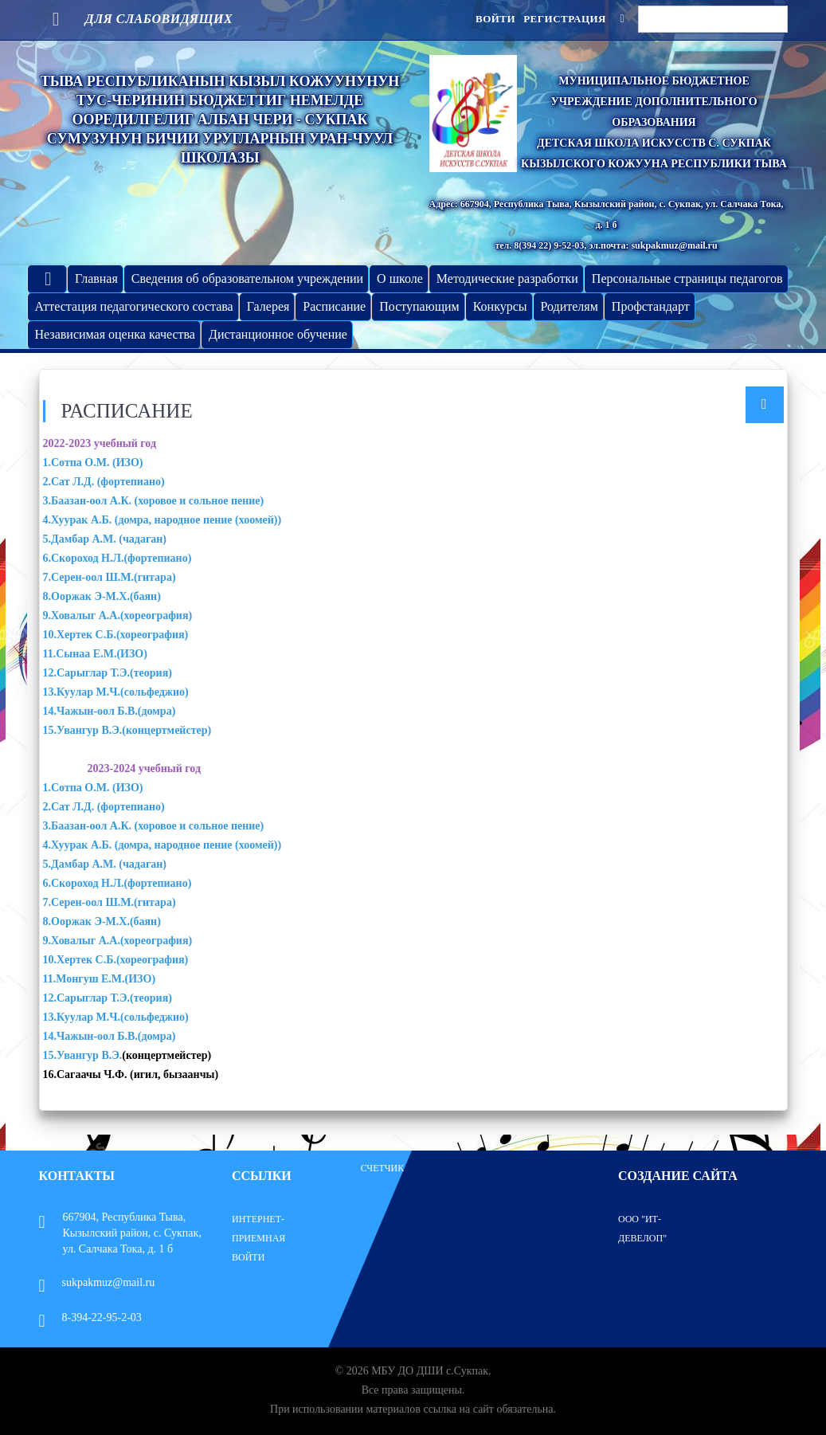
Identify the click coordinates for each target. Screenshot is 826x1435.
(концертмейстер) (166, 1055)
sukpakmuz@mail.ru (97, 1282)
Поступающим (419, 306)
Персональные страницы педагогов (687, 278)
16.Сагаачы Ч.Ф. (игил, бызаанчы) (131, 1074)
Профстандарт (651, 306)
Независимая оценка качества (115, 334)
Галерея (268, 306)
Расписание (334, 306)
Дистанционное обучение (278, 334)
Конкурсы (500, 306)
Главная (96, 278)
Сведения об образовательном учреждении (247, 278)
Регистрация (564, 19)
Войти (495, 19)
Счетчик (383, 1168)
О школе (400, 278)
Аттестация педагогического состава (134, 306)
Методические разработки (507, 278)
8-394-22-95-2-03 (90, 1317)
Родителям (569, 306)
